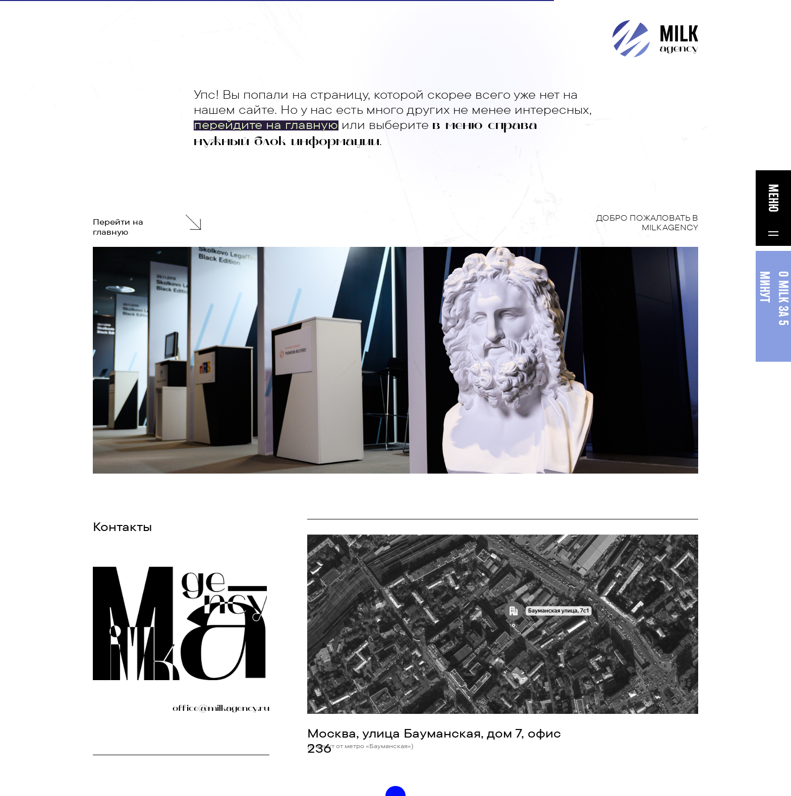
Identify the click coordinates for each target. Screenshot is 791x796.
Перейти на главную (118, 227)
